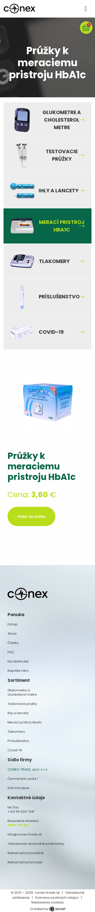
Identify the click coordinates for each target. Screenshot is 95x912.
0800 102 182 (18, 825)
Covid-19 (51, 332)
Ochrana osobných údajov (57, 897)
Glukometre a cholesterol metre (61, 120)
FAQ (11, 652)
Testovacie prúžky (62, 155)
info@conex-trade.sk (25, 834)
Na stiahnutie (18, 661)
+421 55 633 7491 (21, 811)
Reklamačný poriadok (26, 853)
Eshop (13, 624)
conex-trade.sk (47, 892)
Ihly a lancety (58, 190)
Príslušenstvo (59, 296)
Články (13, 643)
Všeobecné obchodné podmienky (36, 844)
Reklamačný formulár (25, 862)
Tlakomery (54, 261)
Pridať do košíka (31, 517)
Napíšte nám (18, 671)
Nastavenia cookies (47, 902)
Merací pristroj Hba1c (61, 226)
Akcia (12, 633)
